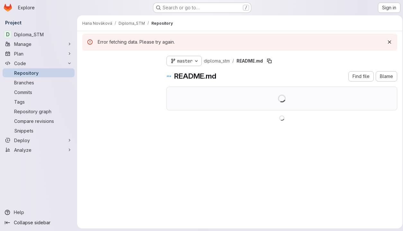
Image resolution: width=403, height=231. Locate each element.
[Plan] (39, 53)
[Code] (39, 63)
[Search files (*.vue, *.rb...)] (119, 72)
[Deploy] (39, 140)
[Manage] (39, 43)
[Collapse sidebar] (39, 222)
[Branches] (39, 82)
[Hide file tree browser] (87, 60)
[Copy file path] (269, 61)
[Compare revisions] (39, 120)
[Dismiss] (387, 42)
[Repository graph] (39, 111)
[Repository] (39, 72)
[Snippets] (39, 130)
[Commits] (39, 92)
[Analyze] (39, 149)
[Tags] (39, 101)
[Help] (39, 212)
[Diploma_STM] (39, 34)
